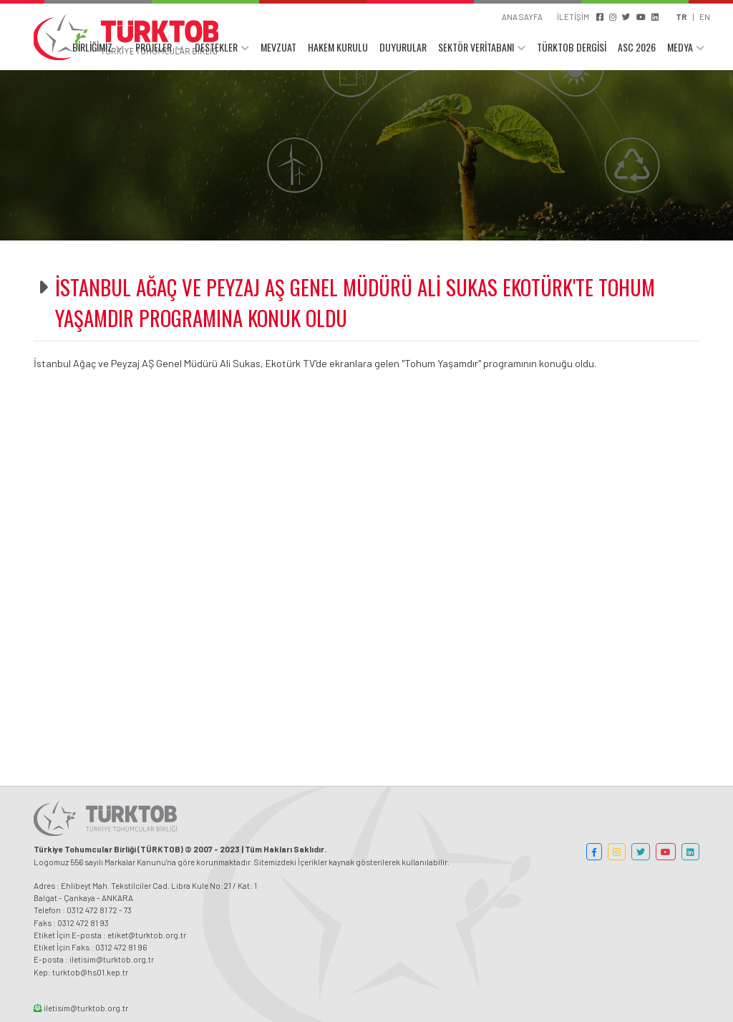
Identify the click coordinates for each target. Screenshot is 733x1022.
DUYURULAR (403, 48)
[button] (594, 851)
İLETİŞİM (573, 16)
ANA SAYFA (522, 16)
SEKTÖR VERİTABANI (476, 48)
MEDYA (680, 48)
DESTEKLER (216, 48)
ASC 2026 (637, 48)
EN (704, 16)
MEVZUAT (278, 48)
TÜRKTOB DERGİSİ (571, 48)
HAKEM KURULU (338, 48)
